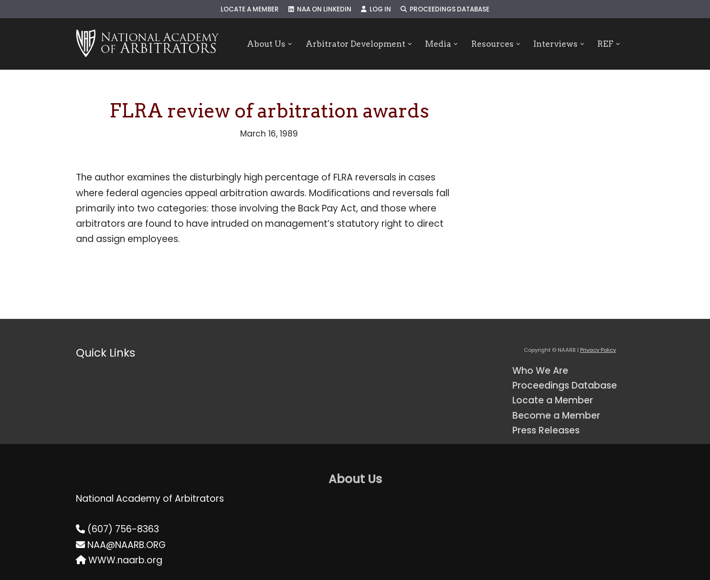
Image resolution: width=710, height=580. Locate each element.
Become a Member (556, 415)
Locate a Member (250, 9)
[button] (290, 44)
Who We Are (540, 370)
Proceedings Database (445, 9)
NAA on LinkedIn (319, 9)
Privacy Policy (598, 350)
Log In (376, 9)
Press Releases (546, 430)
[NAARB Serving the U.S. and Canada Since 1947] (147, 44)
